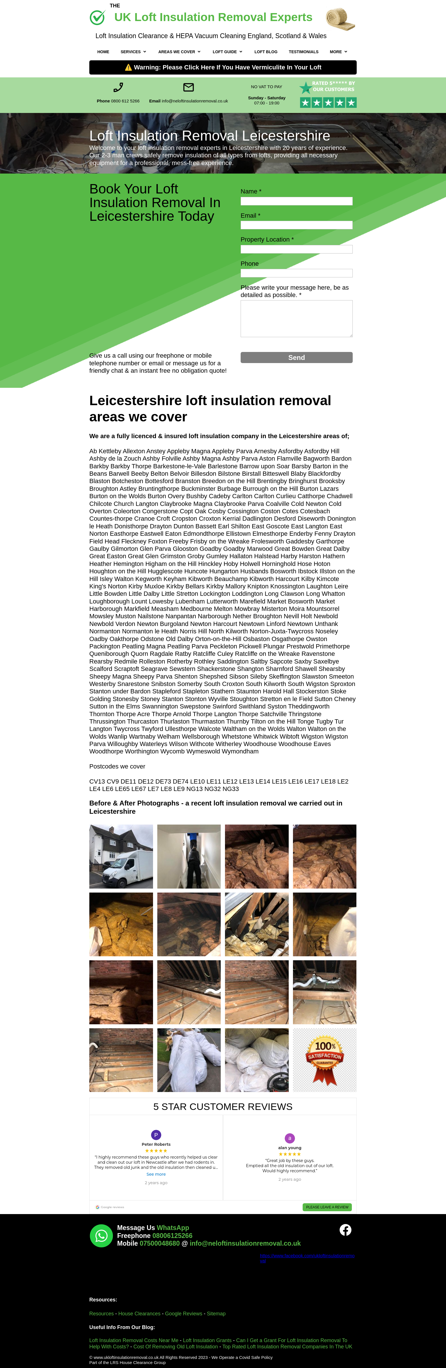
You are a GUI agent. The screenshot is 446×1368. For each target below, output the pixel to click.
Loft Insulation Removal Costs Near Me (133, 1340)
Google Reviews (183, 1314)
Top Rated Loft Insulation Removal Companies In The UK (287, 1347)
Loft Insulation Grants (207, 1340)
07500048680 (160, 1243)
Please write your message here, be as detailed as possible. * (295, 291)
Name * (251, 191)
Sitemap (216, 1314)
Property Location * (267, 239)
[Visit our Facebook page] (346, 1230)
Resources (102, 1314)
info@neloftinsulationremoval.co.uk (245, 1243)
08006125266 (172, 1235)
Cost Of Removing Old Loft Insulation (175, 1347)
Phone (250, 263)
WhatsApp (173, 1227)
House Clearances (139, 1314)
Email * (251, 215)
